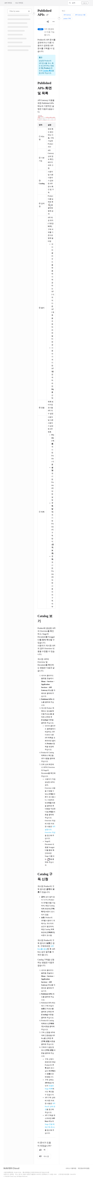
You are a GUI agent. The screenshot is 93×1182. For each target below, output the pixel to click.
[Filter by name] (20, 11)
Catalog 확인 (47, 71)
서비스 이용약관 (71, 1168)
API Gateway (67, 14)
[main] (46, 585)
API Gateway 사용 (80, 14)
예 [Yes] (42, 1150)
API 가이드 (8, 3)
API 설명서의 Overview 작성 (50, 829)
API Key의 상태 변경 (50, 1106)
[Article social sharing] (48, 22)
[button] (78, 2)
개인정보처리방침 (83, 1168)
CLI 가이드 (19, 3)
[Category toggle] (33, 13)
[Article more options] (53, 22)
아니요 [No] (44, 1156)
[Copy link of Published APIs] (47, 15)
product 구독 (67, 18)
